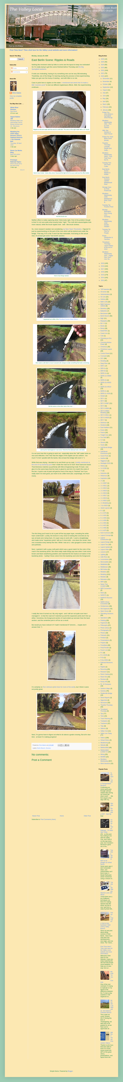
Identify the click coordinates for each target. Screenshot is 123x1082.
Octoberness (104, 606)
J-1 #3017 (103, 495)
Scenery (48, 748)
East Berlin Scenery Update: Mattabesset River (107, 180)
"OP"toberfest (104, 289)
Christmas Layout (106, 349)
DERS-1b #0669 (105, 376)
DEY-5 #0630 (104, 417)
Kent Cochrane (105, 533)
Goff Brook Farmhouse (104, 452)
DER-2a (103, 368)
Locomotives (104, 559)
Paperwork (103, 623)
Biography (103, 321)
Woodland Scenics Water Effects (68, 319)
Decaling (103, 361)
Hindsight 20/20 (105, 463)
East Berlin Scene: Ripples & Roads (106, 171)
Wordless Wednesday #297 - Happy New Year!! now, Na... (107, 255)
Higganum (103, 461)
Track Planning (105, 718)
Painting (103, 620)
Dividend (103, 425)
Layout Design (105, 542)
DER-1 (102, 366)
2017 (103, 269)
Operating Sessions (106, 613)
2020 (103, 76)
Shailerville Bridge (106, 693)
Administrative (105, 294)
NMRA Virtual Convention (104, 603)
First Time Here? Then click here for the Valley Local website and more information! (43, 50)
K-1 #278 (103, 513)
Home (62, 816)
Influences (103, 476)
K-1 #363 (103, 523)
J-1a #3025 (104, 505)
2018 (103, 266)
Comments (15, 72)
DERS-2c (103, 391)
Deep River (104, 363)
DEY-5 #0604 (104, 408)
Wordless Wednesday (104, 760)
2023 (103, 67)
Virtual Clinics (104, 740)
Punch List (103, 650)
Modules (103, 577)
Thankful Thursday (106, 705)
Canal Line (103, 333)
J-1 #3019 (103, 498)
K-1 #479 (103, 530)
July (104, 93)
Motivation (103, 579)
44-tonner (103, 292)
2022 (103, 70)
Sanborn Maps (105, 688)
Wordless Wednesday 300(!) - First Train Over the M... (107, 156)
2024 (103, 65)
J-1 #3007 (103, 483)
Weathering (104, 743)
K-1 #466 (103, 528)
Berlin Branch (41, 748)
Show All (22, 170)
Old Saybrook (104, 609)
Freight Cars (104, 435)
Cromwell (103, 356)
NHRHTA (103, 595)
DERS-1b (103, 373)
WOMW (103, 757)
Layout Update (105, 547)
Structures (103, 702)
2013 (103, 280)
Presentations (104, 640)
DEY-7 (102, 420)
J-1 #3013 (103, 488)
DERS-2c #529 (105, 393)
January (105, 110)
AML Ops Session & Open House (107, 132)
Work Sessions (105, 763)
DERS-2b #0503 (105, 382)
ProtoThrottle (104, 648)
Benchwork (104, 313)
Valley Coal (104, 731)
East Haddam (104, 427)
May (104, 98)
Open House (104, 611)
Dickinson (103, 422)
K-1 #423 (103, 525)
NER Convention (105, 588)
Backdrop (103, 308)
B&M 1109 (103, 302)
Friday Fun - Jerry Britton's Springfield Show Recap (107, 115)
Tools (102, 716)
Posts (14, 68)
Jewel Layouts (105, 508)
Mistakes (103, 572)
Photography (104, 630)
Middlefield (103, 564)
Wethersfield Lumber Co (104, 751)
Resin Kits (103, 677)
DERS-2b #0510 (105, 387)
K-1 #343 (103, 515)
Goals (102, 445)
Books (102, 326)
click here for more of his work (64, 687)
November (106, 81)
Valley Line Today (106, 733)
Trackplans (104, 721)
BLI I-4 (102, 323)
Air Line (102, 297)
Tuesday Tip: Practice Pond (107, 206)
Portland (103, 638)
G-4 (101, 440)
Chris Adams (16, 93)
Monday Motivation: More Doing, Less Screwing (107, 213)
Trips (102, 726)
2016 (103, 272)
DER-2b (103, 371)
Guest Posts (104, 456)
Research (103, 672)
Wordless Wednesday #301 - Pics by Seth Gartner (107, 124)
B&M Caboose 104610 (105, 305)
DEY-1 (102, 398)
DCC (102, 358)
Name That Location (104, 585)
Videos (102, 738)
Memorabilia (104, 562)
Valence (103, 728)
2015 (103, 275)
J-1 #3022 (103, 500)
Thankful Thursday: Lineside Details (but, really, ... (107, 146)
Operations (104, 618)
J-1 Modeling (104, 503)
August (105, 90)
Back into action (15, 154)
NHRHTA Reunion (106, 598)
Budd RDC (103, 331)
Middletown (104, 567)
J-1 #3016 (103, 493)
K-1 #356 (103, 518)
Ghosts (102, 442)
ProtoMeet (103, 645)
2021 (103, 73)
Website (103, 745)
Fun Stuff (103, 437)
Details (102, 396)
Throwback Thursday (104, 710)
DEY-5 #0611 (104, 415)
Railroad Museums (106, 662)
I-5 (101, 471)
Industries (103, 473)
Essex (102, 430)
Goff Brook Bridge (106, 447)
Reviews (103, 679)
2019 (103, 263)
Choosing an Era (105, 338)
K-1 (101, 510)
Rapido (102, 667)
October (105, 84)
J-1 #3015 (103, 491)
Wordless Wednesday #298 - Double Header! (107, 223)
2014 (103, 277)
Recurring (103, 669)
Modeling (103, 574)
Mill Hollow (103, 569)
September (106, 87)
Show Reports (105, 697)
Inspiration (103, 478)
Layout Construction (104, 538)
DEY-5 (102, 406)
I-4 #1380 (103, 468)
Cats (102, 336)
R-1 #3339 (103, 655)
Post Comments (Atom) (48, 819)
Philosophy (104, 625)
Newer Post (36, 816)
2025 (103, 62)
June (104, 96)
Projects (103, 643)
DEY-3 (102, 401)
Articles (102, 299)
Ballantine (103, 311)
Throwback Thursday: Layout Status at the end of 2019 (107, 245)
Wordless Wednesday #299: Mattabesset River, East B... (107, 198)
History (102, 466)
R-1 (101, 653)
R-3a (102, 657)
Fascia (102, 432)
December (106, 78)
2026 (103, 59)
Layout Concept (105, 535)
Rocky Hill (103, 682)
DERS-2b (103, 380)
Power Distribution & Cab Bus (107, 237)
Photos (102, 633)
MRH (102, 582)
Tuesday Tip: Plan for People (106, 231)
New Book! (13, 111)
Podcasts (103, 635)
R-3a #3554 (104, 660)
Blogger (70, 1071)
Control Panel (104, 353)
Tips (101, 713)
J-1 (101, 481)
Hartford (103, 458)
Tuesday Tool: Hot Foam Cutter (106, 164)
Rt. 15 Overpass (105, 684)
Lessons (103, 552)
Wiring (102, 754)
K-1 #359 (103, 520)
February (106, 107)
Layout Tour (104, 544)
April (104, 101)
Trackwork (103, 723)
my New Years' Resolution (72, 229)
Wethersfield (104, 747)
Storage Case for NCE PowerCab (106, 189)
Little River (103, 557)
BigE (102, 318)
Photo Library (104, 628)
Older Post (87, 816)
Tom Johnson (47, 687)
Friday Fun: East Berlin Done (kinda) (107, 138)
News (102, 593)
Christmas (103, 347)
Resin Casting (105, 674)
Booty (102, 328)
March (105, 104)
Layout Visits (104, 549)
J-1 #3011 (103, 486)
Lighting (103, 554)
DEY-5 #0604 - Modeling (105, 411)
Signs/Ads (103, 700)
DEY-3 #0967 (104, 403)
